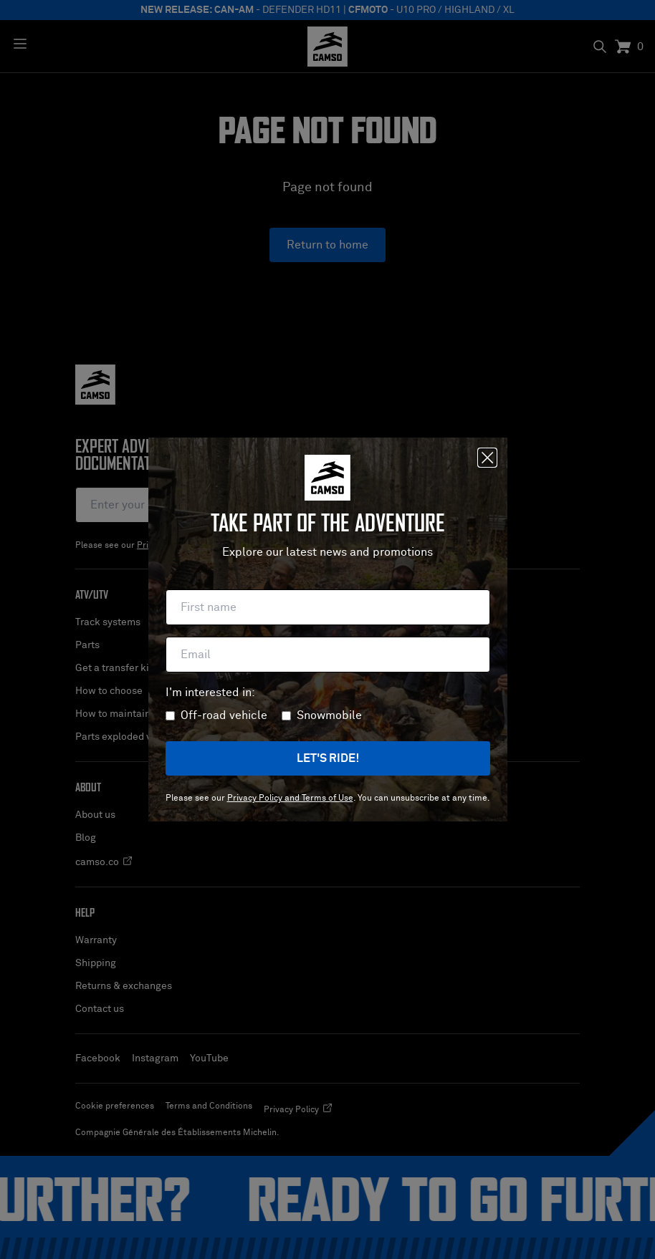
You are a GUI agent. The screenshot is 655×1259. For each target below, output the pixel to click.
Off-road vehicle (224, 715)
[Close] (487, 457)
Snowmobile (329, 715)
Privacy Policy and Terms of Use (290, 798)
